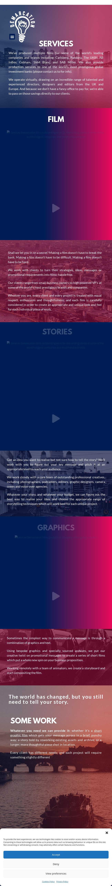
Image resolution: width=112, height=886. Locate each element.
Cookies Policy (48, 881)
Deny (56, 864)
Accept (56, 854)
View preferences (56, 873)
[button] (107, 832)
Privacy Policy (62, 881)
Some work (33, 721)
